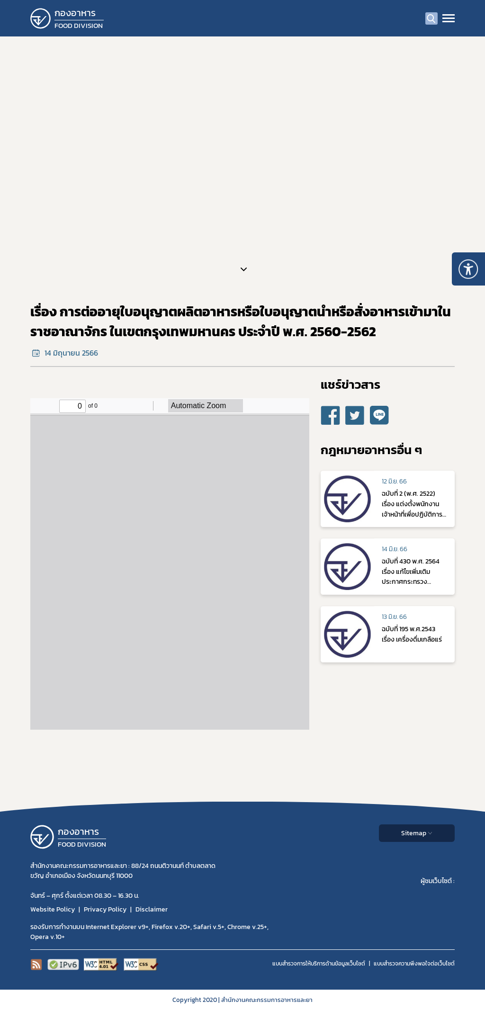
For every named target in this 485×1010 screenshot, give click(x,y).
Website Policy (52, 909)
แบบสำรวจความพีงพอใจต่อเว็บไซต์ (414, 963)
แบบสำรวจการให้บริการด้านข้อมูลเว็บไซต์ (318, 963)
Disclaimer (151, 909)
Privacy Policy (105, 909)
